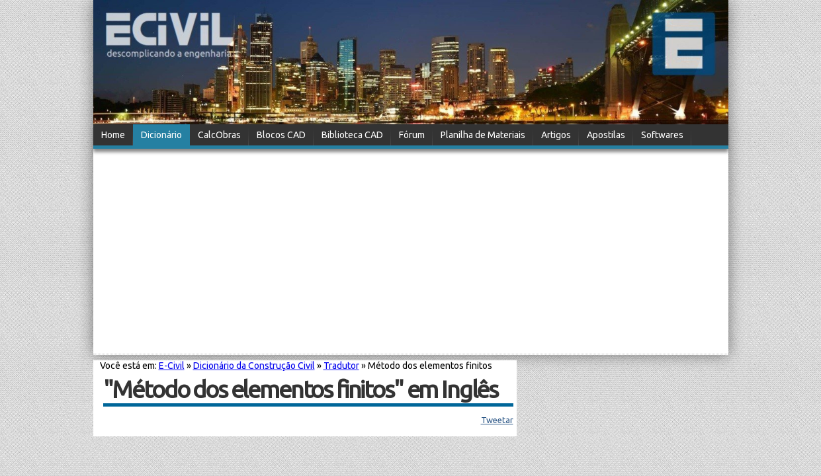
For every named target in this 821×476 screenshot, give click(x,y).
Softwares (662, 135)
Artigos (556, 135)
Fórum (412, 135)
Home (113, 135)
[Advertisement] (410, 252)
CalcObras (219, 135)
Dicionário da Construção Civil (254, 365)
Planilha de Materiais (483, 135)
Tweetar (497, 419)
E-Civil (172, 365)
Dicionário (161, 135)
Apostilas (606, 135)
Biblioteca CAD (352, 135)
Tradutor (341, 365)
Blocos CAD (281, 135)
